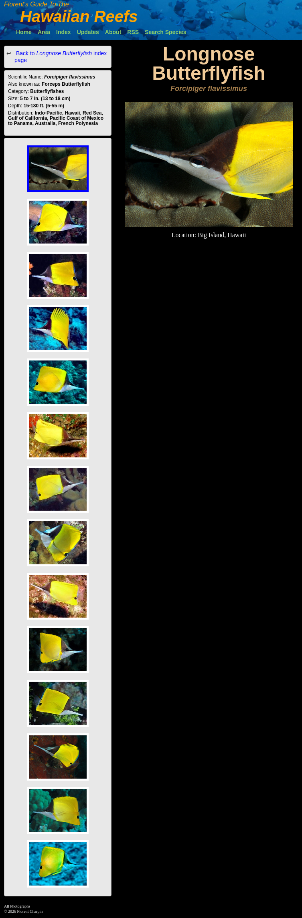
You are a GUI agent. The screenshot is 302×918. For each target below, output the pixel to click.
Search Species (165, 32)
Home (24, 32)
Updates (88, 32)
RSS (133, 32)
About (113, 32)
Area (44, 32)
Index (63, 32)
